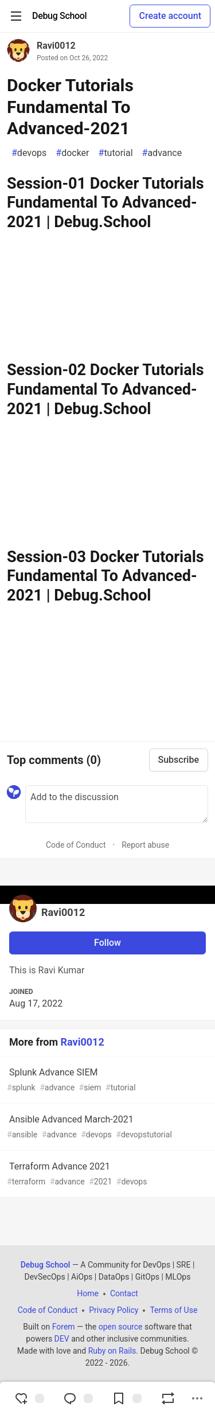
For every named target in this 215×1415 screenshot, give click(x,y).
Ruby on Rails (112, 1350)
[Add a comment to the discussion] (117, 804)
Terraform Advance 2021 (106, 1174)
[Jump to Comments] (78, 1398)
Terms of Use (173, 1310)
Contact (124, 1293)
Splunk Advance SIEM (106, 1080)
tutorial (116, 153)
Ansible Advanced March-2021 (106, 1127)
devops (28, 153)
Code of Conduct (76, 844)
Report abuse (145, 844)
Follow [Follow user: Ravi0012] (107, 942)
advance (162, 153)
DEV (61, 1338)
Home (88, 1293)
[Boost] (168, 1398)
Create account (170, 15)
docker (72, 153)
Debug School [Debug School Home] (46, 1264)
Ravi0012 (56, 45)
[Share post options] (197, 1398)
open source (121, 1326)
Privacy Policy (113, 1310)
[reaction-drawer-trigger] (29, 1398)
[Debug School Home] (59, 16)
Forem (63, 1326)
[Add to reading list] (127, 1398)
